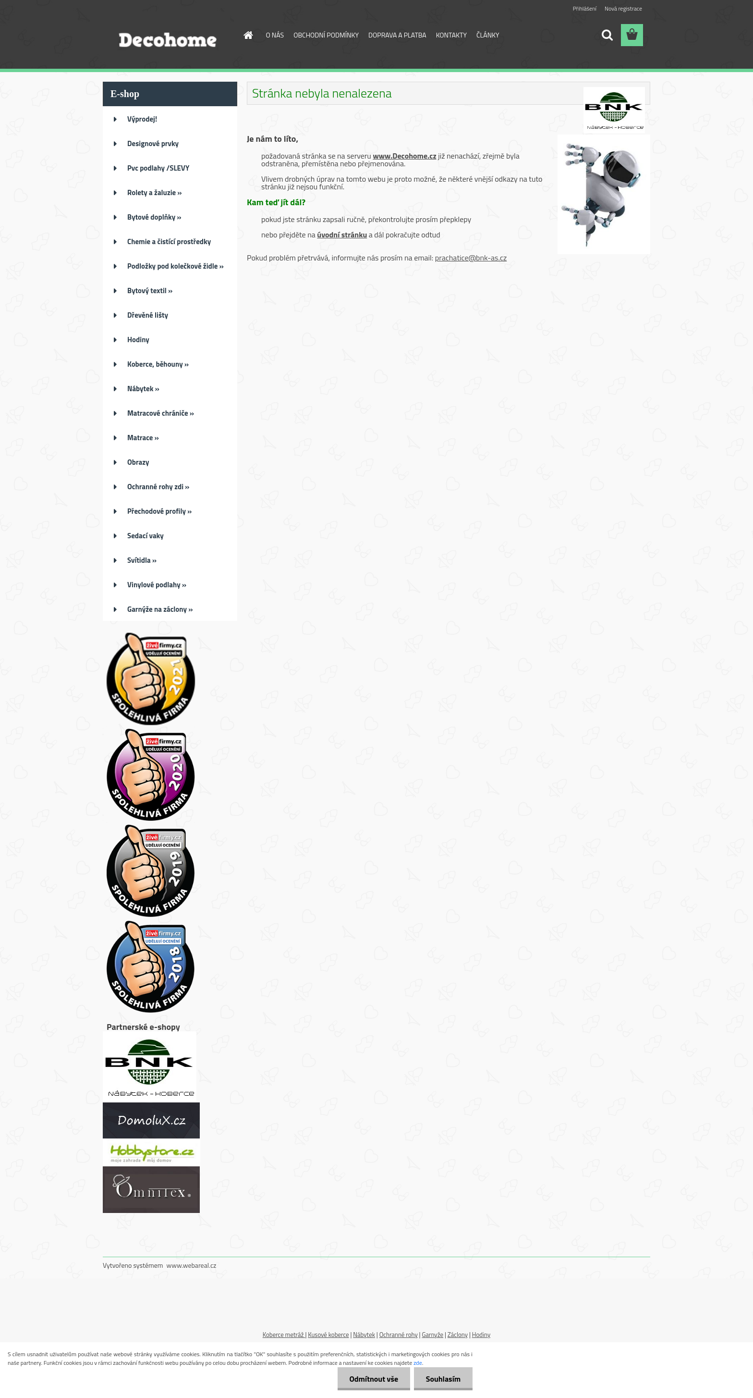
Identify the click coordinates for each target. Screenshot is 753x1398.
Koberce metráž (284, 1334)
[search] (607, 35)
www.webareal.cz (192, 1265)
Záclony (458, 1334)
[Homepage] (248, 35)
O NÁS (275, 35)
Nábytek (364, 1334)
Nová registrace (623, 8)
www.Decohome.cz (404, 155)
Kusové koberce (328, 1334)
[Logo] (169, 36)
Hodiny (481, 1334)
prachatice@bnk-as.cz (471, 257)
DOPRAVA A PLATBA (397, 35)
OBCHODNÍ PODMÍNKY (326, 35)
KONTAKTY (451, 35)
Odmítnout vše (373, 1379)
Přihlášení (584, 8)
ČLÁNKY (487, 35)
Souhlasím (443, 1379)
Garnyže (432, 1334)
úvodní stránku (342, 234)
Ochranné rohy (398, 1334)
